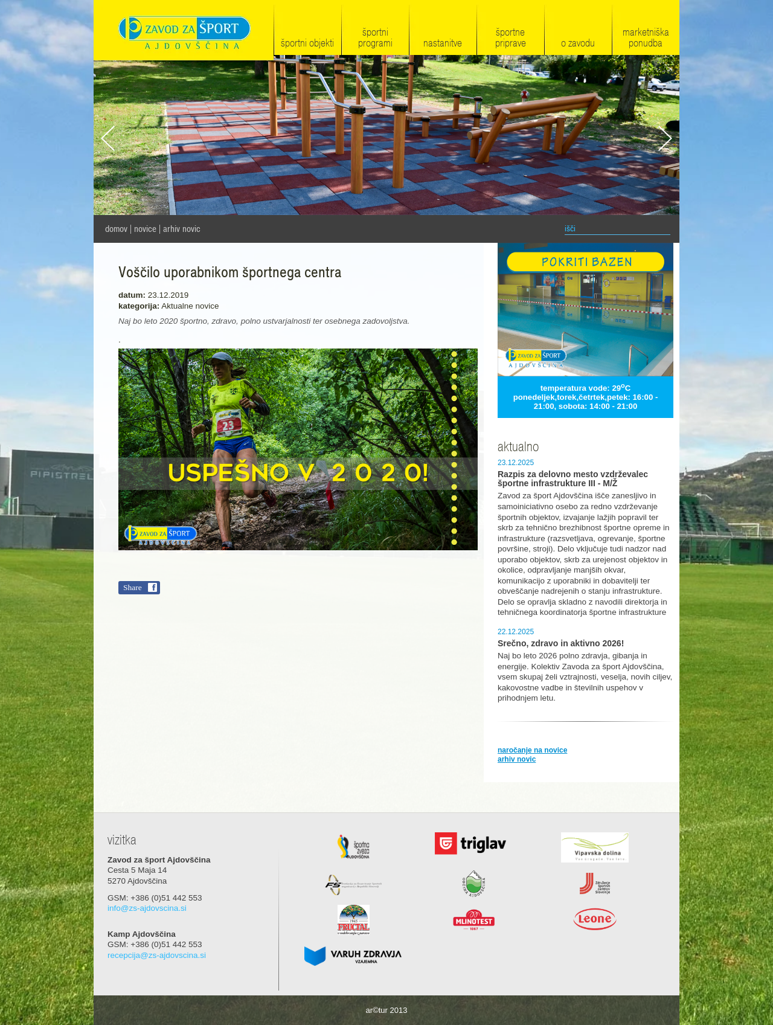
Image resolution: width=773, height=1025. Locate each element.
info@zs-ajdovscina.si (147, 908)
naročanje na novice (532, 750)
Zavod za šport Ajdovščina (184, 31)
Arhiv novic (181, 229)
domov (116, 229)
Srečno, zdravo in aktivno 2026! (561, 643)
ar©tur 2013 (387, 1010)
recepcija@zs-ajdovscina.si (156, 955)
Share (132, 587)
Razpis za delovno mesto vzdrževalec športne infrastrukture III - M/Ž (573, 479)
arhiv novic (517, 759)
